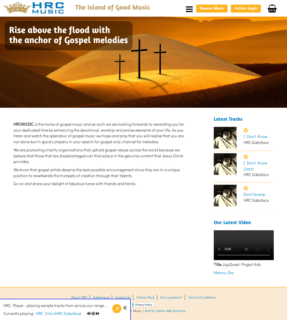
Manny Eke (224, 272)
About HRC (79, 297)
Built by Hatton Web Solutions (165, 311)
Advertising (101, 297)
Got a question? (171, 297)
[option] (143, 62)
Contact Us (123, 297)
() (58, 313)
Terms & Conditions (202, 297)
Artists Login (245, 8)
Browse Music (212, 8)
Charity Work (145, 297)
